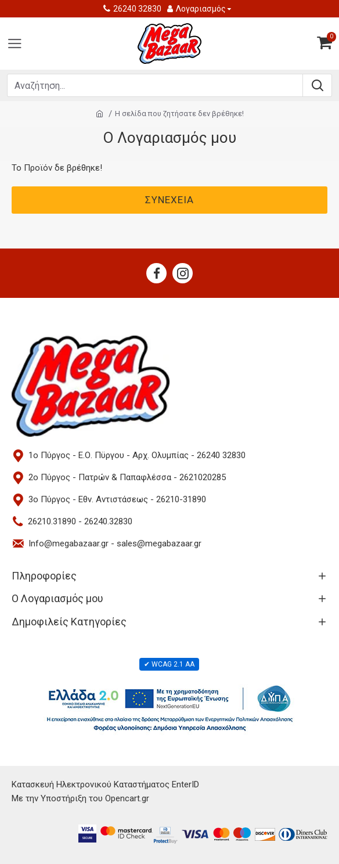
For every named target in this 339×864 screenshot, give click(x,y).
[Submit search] (316, 85)
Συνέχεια (169, 200)
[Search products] (155, 85)
